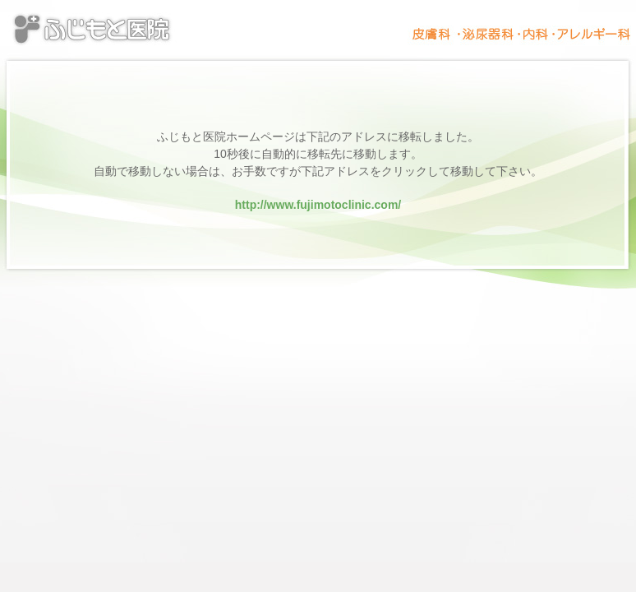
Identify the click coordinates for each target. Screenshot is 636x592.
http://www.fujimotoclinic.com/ (318, 204)
